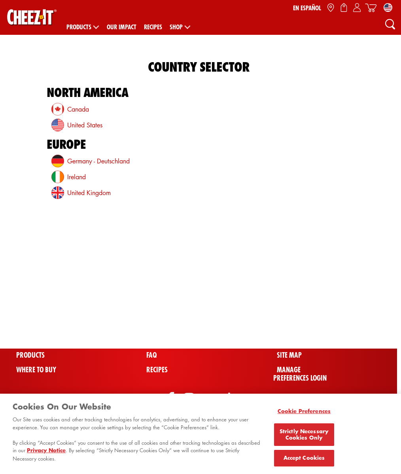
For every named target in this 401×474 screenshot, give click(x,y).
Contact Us (293, 341)
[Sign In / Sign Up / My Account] (357, 8)
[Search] (389, 23)
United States (84, 125)
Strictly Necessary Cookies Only (304, 437)
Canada (78, 109)
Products (78, 27)
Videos (156, 341)
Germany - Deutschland (98, 161)
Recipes (153, 27)
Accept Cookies (304, 461)
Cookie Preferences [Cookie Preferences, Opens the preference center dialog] (304, 414)
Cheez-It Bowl (299, 326)
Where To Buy (36, 370)
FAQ (151, 355)
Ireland (76, 177)
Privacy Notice (46, 453)
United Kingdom (89, 192)
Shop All (29, 326)
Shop (176, 27)
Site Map (289, 355)
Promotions (164, 326)
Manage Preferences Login (300, 374)
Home (24, 341)
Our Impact (121, 27)
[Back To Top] (374, 305)
